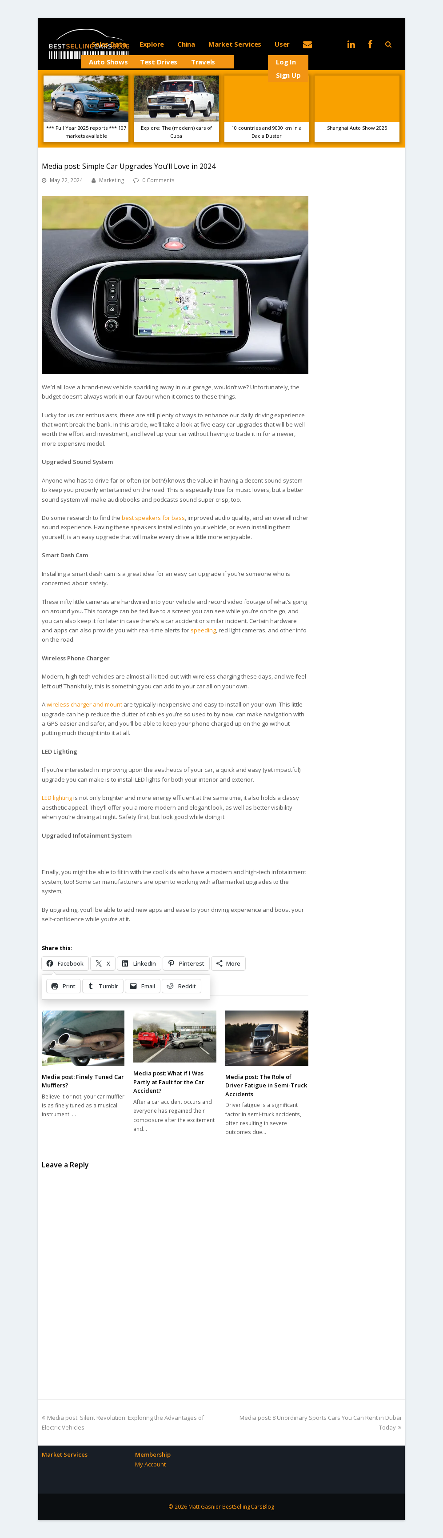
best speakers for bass (153, 518)
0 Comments (158, 180)
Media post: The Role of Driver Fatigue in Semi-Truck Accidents (266, 1085)
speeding (203, 630)
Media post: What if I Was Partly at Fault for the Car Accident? (168, 1082)
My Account (150, 1464)
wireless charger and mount (84, 704)
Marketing (111, 180)
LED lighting (57, 798)
